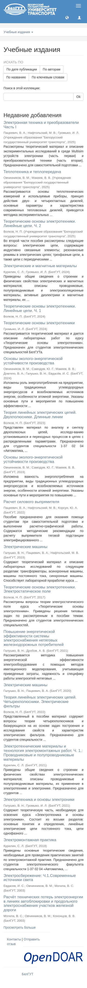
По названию (16, 77)
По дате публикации (21, 69)
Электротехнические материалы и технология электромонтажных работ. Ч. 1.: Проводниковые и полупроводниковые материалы (43, 752)
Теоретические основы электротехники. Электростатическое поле (39, 589)
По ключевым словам (48, 77)
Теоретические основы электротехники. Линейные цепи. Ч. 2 (39, 223)
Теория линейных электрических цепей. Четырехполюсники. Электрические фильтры (40, 701)
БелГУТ (27, 974)
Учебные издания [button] (18, 32)
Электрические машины (25, 547)
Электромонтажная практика (29, 840)
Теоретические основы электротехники (39, 323)
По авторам (51, 69)
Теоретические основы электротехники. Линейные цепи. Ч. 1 (39, 308)
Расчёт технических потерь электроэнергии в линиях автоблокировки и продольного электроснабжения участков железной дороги (43, 903)
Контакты (14, 939)
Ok (78, 97)
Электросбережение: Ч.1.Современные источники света (39, 877)
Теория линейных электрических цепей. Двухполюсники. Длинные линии (40, 414)
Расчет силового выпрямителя (31, 502)
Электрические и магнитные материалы (40, 266)
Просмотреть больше (19, 927)
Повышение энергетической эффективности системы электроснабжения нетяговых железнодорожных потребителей (33, 638)
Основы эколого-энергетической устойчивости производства (33, 360)
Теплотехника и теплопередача (32, 172)
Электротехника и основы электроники (38, 799)
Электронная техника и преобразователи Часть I (41, 124)
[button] (67, 17)
